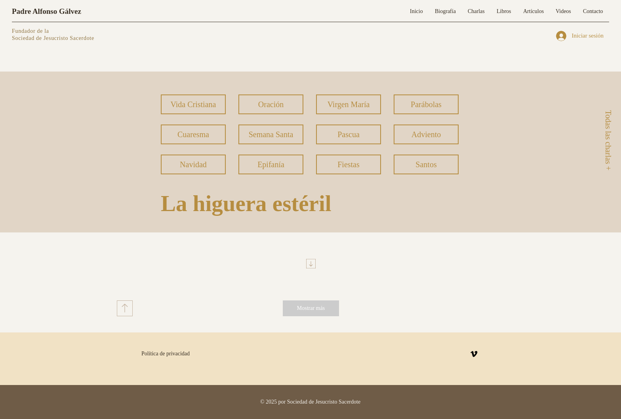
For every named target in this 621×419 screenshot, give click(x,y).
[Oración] (270, 104)
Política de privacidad (165, 354)
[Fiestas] (348, 164)
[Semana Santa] (270, 134)
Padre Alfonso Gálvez (46, 11)
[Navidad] (193, 164)
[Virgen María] (348, 104)
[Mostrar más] (311, 308)
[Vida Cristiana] (193, 104)
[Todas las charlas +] (608, 140)
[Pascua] (348, 134)
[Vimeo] (473, 354)
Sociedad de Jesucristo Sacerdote (53, 38)
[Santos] (426, 164)
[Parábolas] (426, 104)
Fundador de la (30, 31)
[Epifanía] (270, 164)
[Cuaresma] (193, 134)
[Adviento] (426, 134)
